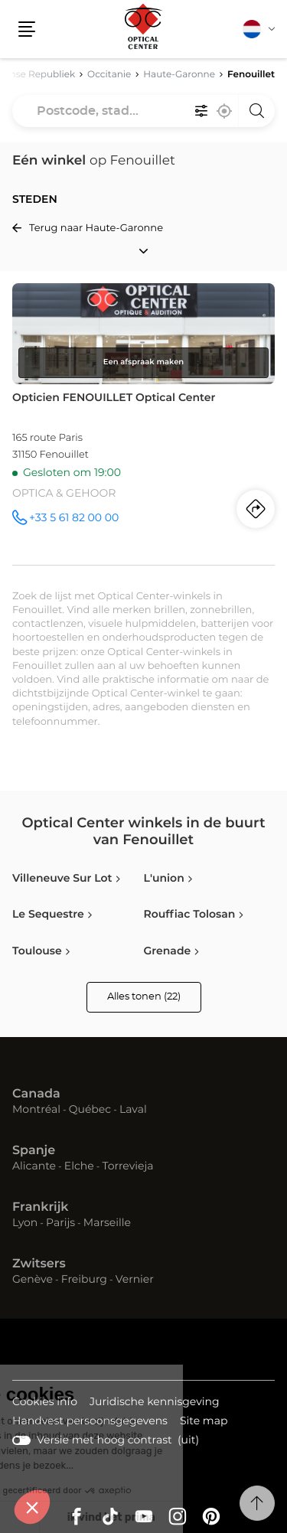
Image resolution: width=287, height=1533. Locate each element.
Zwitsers (39, 1264)
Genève (32, 1279)
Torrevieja (127, 1166)
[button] (26, 29)
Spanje (33, 1151)
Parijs (60, 1223)
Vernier (135, 1279)
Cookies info (44, 1403)
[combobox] (143, 111)
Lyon (25, 1223)
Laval (133, 1109)
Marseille (107, 1223)
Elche (79, 1166)
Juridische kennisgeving (155, 1403)
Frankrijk (40, 1208)
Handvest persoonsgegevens (90, 1422)
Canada (36, 1094)
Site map (204, 1421)
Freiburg (84, 1279)
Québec (90, 1109)
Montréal (36, 1109)
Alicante (34, 1166)
